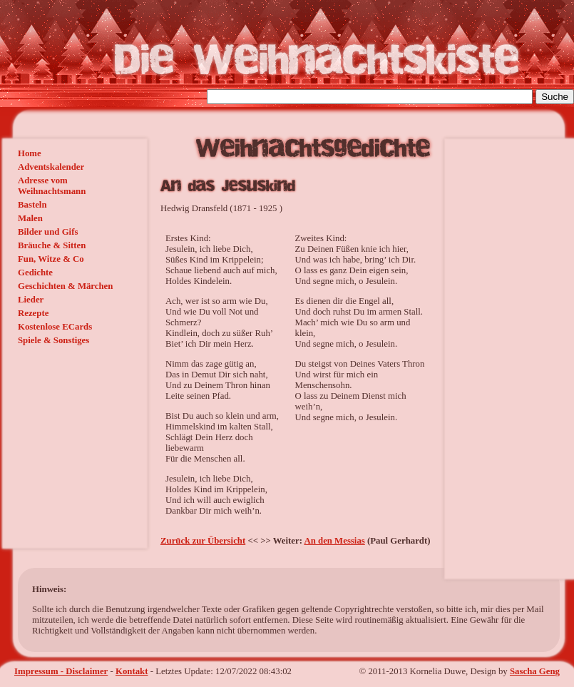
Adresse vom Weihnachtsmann (52, 185)
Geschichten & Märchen (65, 286)
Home (29, 153)
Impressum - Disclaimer (61, 671)
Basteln (32, 205)
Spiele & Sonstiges (53, 340)
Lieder (30, 300)
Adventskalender (51, 167)
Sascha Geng (535, 671)
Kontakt (132, 671)
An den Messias (334, 541)
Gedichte (35, 273)
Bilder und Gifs (48, 232)
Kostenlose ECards (55, 327)
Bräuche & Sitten (52, 245)
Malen (30, 218)
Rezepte (33, 313)
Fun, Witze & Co (51, 259)
